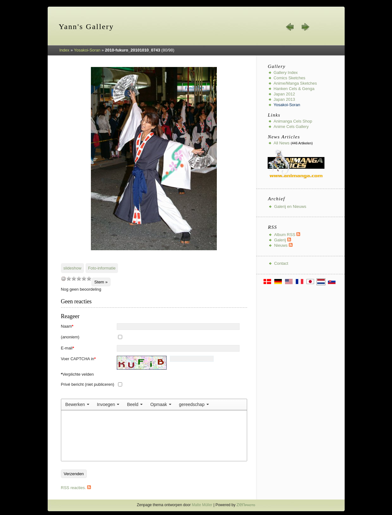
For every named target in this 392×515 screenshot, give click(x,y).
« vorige (290, 27)
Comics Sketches (289, 78)
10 (89, 278)
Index (64, 50)
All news (282, 143)
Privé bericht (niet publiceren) (87, 384)
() (70, 337)
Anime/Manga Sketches (295, 83)
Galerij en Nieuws (290, 206)
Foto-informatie (102, 268)
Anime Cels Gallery (291, 126)
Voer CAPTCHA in (78, 358)
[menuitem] (77, 404)
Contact (281, 263)
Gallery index (286, 72)
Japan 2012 (284, 94)
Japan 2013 (284, 99)
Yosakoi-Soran (87, 50)
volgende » (305, 27)
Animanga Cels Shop (293, 121)
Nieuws (283, 245)
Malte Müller (202, 505)
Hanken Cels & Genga (294, 88)
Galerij (282, 240)
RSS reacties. (76, 487)
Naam (67, 326)
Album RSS (287, 234)
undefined (63, 278)
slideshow (72, 268)
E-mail (67, 348)
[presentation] (77, 404)
